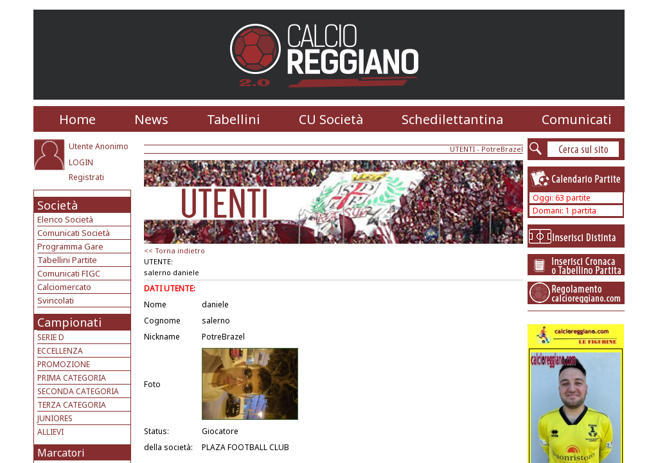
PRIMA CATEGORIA (71, 377)
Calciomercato (64, 287)
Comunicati (577, 119)
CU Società (331, 119)
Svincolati (55, 300)
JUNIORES (55, 418)
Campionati (69, 322)
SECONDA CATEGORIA (78, 391)
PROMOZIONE (63, 364)
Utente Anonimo (99, 146)
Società (57, 205)
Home (77, 119)
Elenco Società (65, 219)
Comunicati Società (73, 233)
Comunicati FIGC (68, 273)
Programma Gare (70, 246)
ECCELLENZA (60, 350)
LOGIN (81, 162)
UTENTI (462, 149)
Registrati (86, 177)
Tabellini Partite (67, 260)
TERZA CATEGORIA (71, 404)
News (151, 119)
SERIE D (50, 337)
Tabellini (233, 119)
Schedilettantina (452, 119)
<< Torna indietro (174, 250)
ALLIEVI (50, 431)
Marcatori (61, 453)
